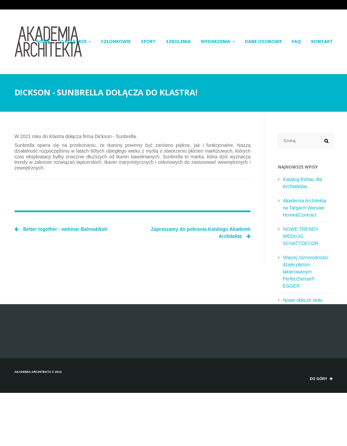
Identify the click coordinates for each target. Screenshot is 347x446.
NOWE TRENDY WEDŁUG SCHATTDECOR (301, 236)
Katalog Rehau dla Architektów (302, 183)
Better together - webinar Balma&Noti (61, 229)
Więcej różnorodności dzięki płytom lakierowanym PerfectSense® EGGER (305, 272)
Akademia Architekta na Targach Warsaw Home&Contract (304, 208)
